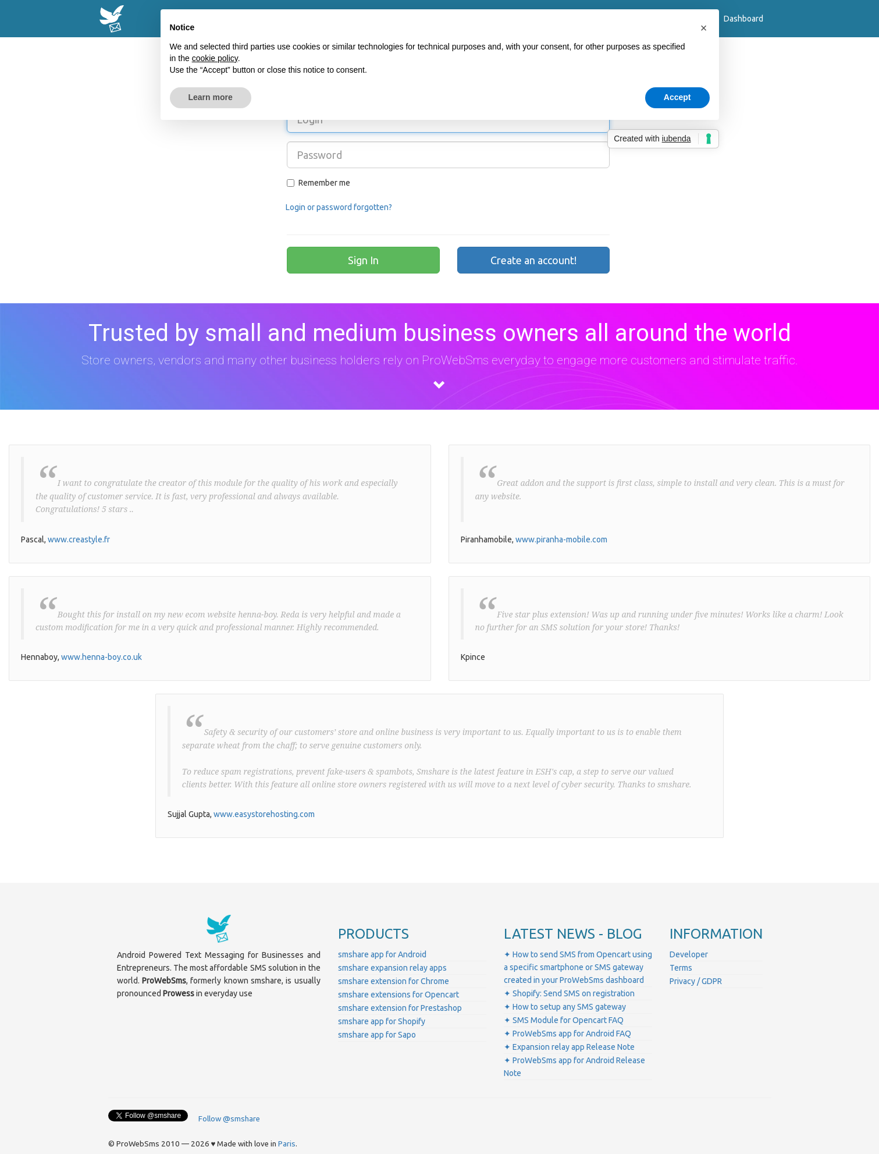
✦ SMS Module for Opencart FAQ (564, 1020)
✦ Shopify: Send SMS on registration (569, 993)
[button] (704, 28)
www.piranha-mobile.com (561, 539)
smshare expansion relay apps (392, 967)
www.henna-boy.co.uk (101, 657)
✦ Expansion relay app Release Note (569, 1047)
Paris (287, 1143)
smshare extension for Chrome (393, 981)
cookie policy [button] (215, 58)
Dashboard (743, 18)
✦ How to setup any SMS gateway (565, 1006)
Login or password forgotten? (339, 207)
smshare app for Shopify (381, 1021)
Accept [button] (677, 97)
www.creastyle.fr (79, 539)
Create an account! (533, 260)
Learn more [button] (210, 97)
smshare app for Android (382, 954)
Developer (689, 954)
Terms (681, 967)
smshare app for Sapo (377, 1034)
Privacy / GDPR (696, 981)
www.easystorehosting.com (264, 814)
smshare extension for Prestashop (400, 1008)
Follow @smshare (229, 1118)
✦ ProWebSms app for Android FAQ (567, 1033)
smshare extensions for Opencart (398, 994)
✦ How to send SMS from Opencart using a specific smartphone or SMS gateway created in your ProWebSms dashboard (578, 967)
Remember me (318, 182)
